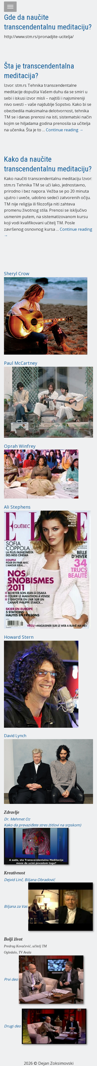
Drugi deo (45, 1025)
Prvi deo (43, 979)
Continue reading (64, 130)
